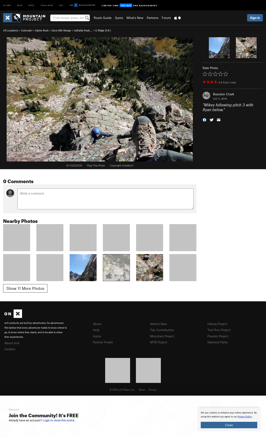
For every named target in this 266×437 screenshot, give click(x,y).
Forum (166, 18)
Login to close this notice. (59, 420)
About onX (11, 343)
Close (229, 425)
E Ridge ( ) (103, 30)
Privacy (152, 389)
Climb (7, 5)
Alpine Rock (42, 30)
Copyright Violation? (121, 165)
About (97, 324)
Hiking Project (217, 324)
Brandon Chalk (223, 94)
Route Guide (103, 18)
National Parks (217, 342)
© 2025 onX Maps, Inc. (122, 389)
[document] (229, 419)
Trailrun (47, 5)
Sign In (255, 18)
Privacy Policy (245, 416)
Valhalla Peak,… (83, 30)
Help (96, 330)
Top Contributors (162, 330)
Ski (61, 5)
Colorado (26, 30)
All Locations (10, 30)
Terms (141, 389)
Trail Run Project (218, 330)
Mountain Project (162, 336)
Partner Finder (103, 342)
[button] (204, 119)
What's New (134, 18)
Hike (31, 5)
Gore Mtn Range (61, 30)
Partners (152, 18)
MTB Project (158, 342)
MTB (19, 5)
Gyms (119, 18)
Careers (9, 349)
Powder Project (217, 336)
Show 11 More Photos (25, 288)
